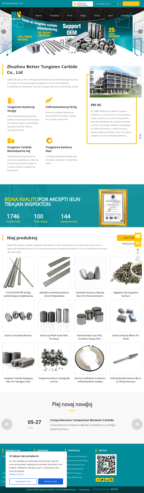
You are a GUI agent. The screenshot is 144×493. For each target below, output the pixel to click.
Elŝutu (97, 15)
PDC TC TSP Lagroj (74, 473)
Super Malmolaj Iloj (74, 477)
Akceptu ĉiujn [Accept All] (50, 481)
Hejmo (39, 15)
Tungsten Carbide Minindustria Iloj (19, 149)
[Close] (64, 454)
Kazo (110, 15)
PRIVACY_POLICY (16, 474)
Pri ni (69, 15)
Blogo (83, 15)
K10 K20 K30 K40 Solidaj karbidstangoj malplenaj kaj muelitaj (18, 296)
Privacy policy (84, 489)
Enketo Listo (132, 3)
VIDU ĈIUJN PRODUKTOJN (129, 238)
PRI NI (96, 105)
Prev (3, 31)
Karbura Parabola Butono (18, 335)
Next (140, 31)
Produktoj (54, 15)
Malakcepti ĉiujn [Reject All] (23, 481)
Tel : (4, 481)
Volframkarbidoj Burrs (75, 469)
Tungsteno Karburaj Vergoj (77, 460)
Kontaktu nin (127, 15)
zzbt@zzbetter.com (14, 3)
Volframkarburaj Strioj (61, 107)
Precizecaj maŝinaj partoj (77, 456)
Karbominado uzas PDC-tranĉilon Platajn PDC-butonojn (90, 339)
